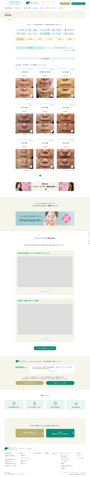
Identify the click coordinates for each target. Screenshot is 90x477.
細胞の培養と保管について (10, 463)
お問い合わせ (65, 3)
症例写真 (35, 8)
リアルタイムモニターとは (67, 50)
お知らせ (61, 8)
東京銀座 (42, 1)
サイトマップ (83, 472)
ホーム (5, 19)
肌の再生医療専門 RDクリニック (13, 474)
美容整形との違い (9, 461)
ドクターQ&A (80, 457)
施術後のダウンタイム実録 (10, 465)
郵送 (11, 3)
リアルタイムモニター (25, 460)
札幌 (48, 3)
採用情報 (63, 468)
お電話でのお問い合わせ (30, 383)
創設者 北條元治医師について (67, 465)
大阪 (43, 3)
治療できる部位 (27, 8)
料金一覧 (42, 8)
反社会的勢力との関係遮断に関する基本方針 (77, 474)
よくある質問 (64, 461)
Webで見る (16, 3)
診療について (18, 8)
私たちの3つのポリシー (66, 459)
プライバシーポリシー (74, 472)
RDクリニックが (67, 456)
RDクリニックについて (51, 8)
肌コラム (79, 455)
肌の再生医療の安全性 (9, 459)
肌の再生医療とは (8, 8)
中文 (52, 3)
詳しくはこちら (52, 371)
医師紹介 (63, 463)
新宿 (48, 1)
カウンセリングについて (25, 457)
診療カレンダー (24, 463)
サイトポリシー (66, 472)
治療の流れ (23, 455)
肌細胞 (10, 456)
